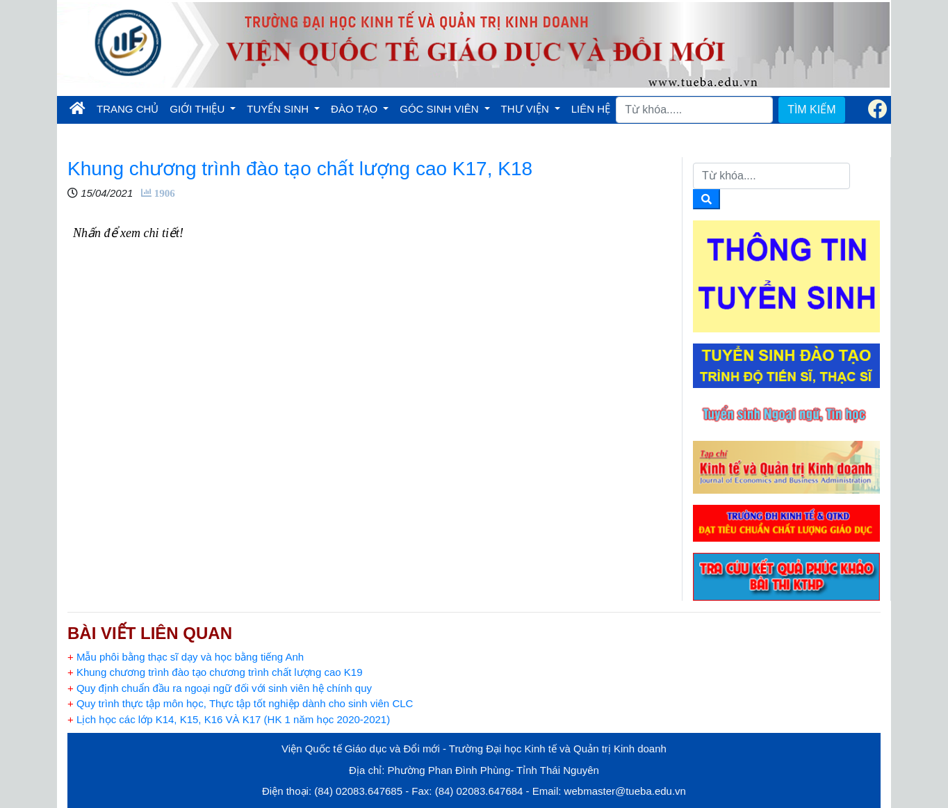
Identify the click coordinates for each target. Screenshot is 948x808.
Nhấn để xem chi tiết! (128, 233)
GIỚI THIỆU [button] (198, 109)
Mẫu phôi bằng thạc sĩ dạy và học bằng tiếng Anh (185, 657)
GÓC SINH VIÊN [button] (441, 109)
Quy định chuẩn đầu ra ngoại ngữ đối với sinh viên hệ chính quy (219, 688)
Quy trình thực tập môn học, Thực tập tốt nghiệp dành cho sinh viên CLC (240, 703)
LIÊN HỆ (590, 109)
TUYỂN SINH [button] (279, 109)
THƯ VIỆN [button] (526, 109)
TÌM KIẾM (811, 109)
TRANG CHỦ (130, 108)
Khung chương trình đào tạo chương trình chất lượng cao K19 (215, 672)
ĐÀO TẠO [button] (355, 109)
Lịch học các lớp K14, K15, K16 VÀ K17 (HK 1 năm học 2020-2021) (228, 719)
